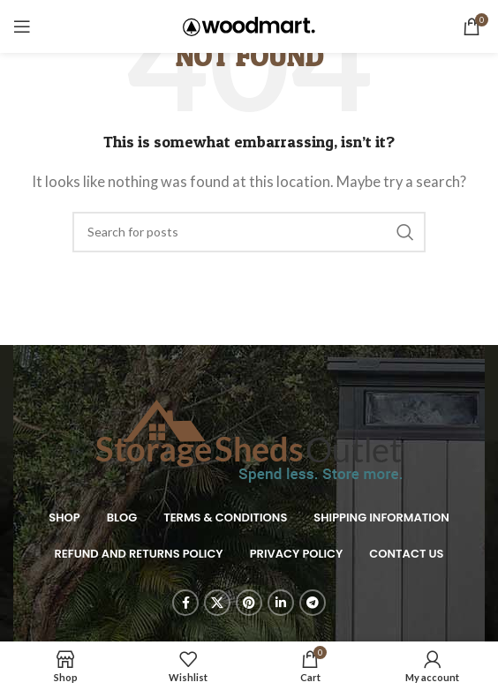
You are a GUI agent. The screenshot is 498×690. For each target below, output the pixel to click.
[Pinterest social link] (249, 602)
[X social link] (217, 602)
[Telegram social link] (312, 602)
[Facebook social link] (185, 602)
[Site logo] (249, 25)
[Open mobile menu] (22, 26)
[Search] (249, 232)
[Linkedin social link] (281, 602)
